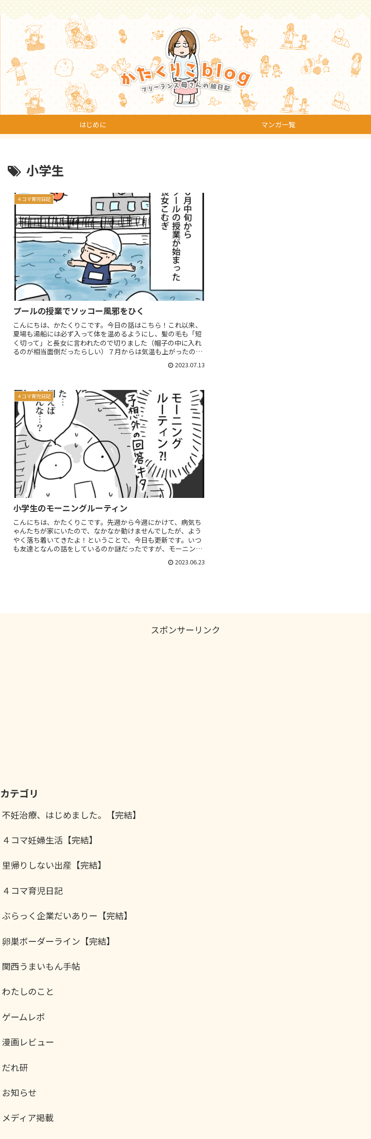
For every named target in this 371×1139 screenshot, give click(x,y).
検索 (353, 1057)
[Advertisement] (185, 491)
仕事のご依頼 (94, 1107)
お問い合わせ (276, 1107)
